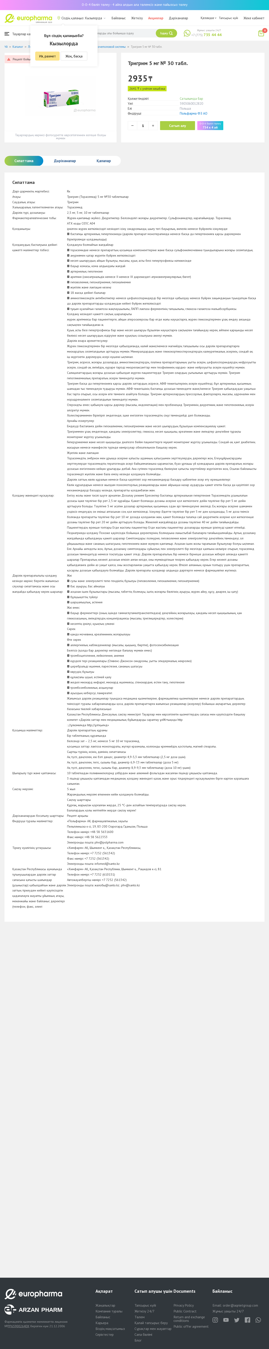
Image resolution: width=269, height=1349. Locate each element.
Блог (137, 1340)
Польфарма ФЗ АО (193, 113)
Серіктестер (104, 1334)
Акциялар (155, 18)
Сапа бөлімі (143, 1334)
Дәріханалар (178, 18)
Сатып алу (177, 125)
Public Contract (185, 1311)
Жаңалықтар (105, 1305)
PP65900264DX (18, 1326)
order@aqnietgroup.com (240, 1305)
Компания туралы (108, 1311)
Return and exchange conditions (189, 1319)
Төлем (139, 1317)
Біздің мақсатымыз (110, 1328)
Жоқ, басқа (73, 56)
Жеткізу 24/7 (144, 1311)
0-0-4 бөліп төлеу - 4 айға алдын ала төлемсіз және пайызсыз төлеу (134, 4)
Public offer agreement (191, 1326)
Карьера (101, 1323)
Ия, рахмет (47, 56)
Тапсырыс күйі (228, 18)
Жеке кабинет (254, 18)
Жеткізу (137, 18)
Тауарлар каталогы (22, 33)
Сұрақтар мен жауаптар (152, 1328)
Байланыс (119, 18)
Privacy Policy (184, 1305)
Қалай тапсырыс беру (151, 1323)
